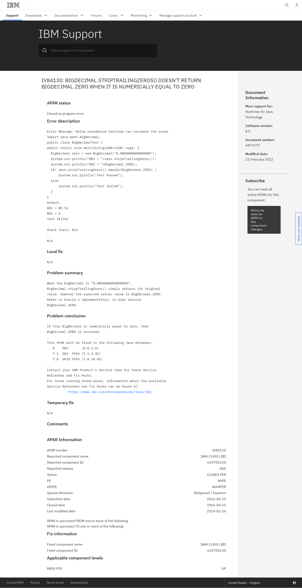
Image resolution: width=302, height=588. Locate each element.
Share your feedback (298, 228)
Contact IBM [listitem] (15, 582)
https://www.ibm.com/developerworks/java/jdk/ (110, 392)
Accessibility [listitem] (79, 582)
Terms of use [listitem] (55, 582)
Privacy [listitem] (35, 582)
